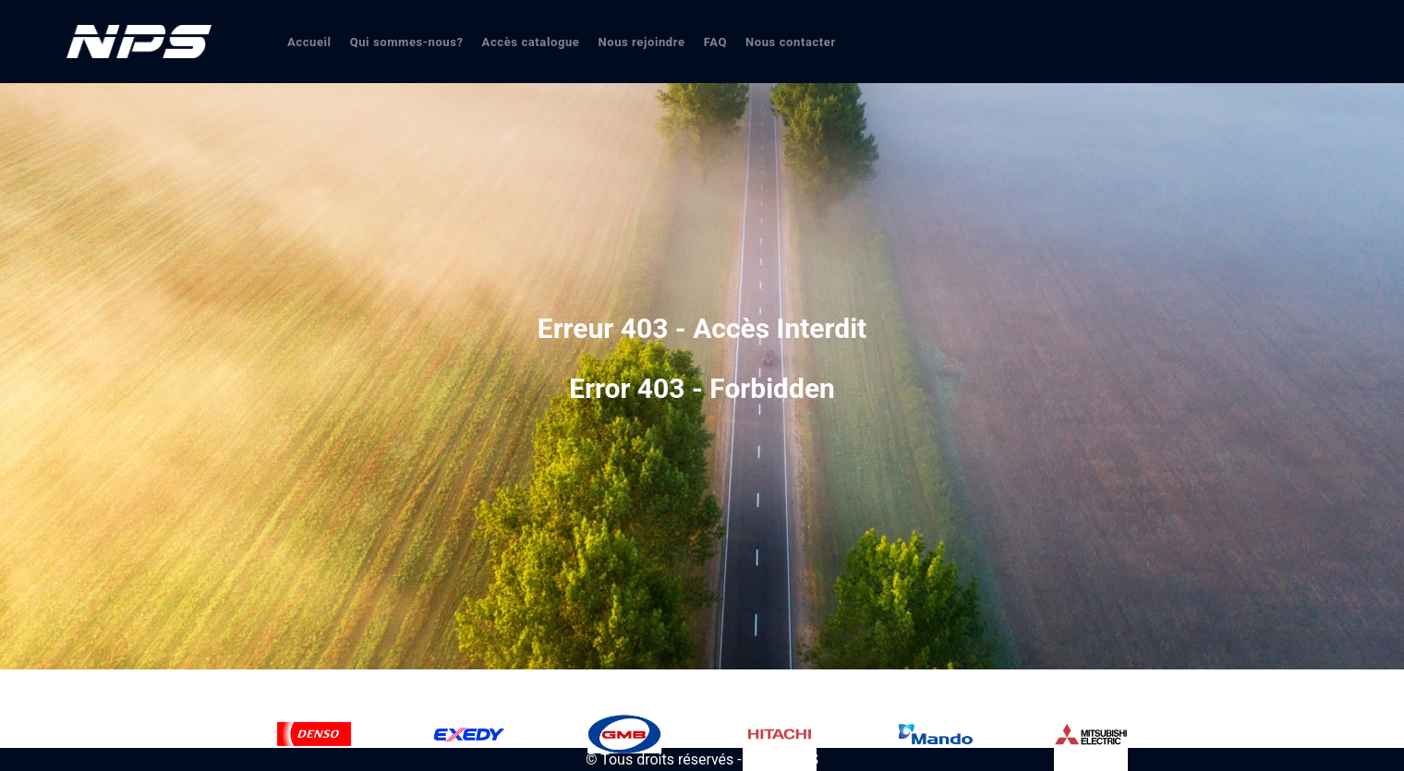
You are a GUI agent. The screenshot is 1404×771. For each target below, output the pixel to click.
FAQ (715, 42)
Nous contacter (790, 42)
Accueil (309, 42)
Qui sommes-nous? (407, 42)
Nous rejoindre (641, 42)
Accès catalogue (531, 42)
